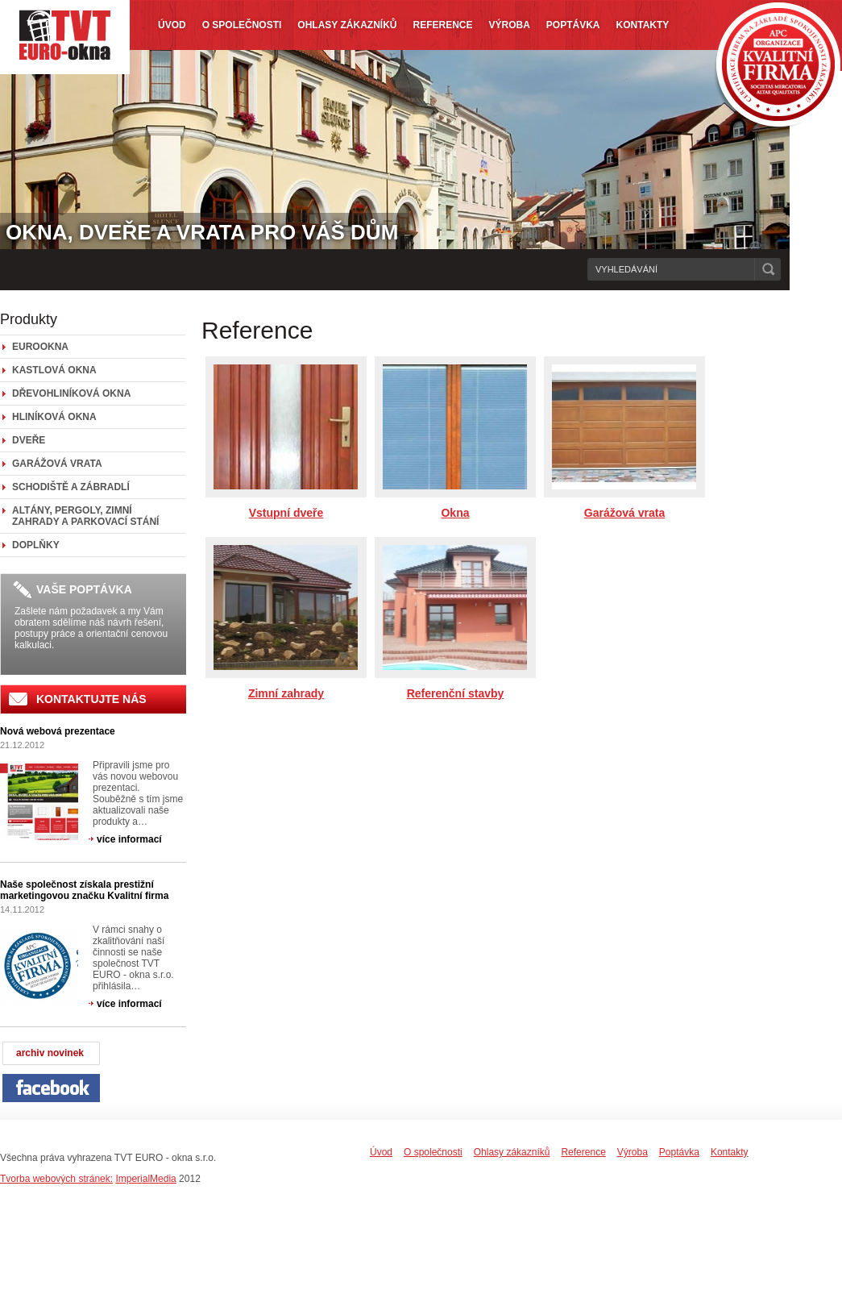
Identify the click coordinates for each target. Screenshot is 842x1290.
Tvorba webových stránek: (56, 1178)
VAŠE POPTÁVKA (84, 589)
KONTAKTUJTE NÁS (91, 699)
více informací (129, 839)
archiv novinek (50, 1053)
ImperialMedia (145, 1178)
